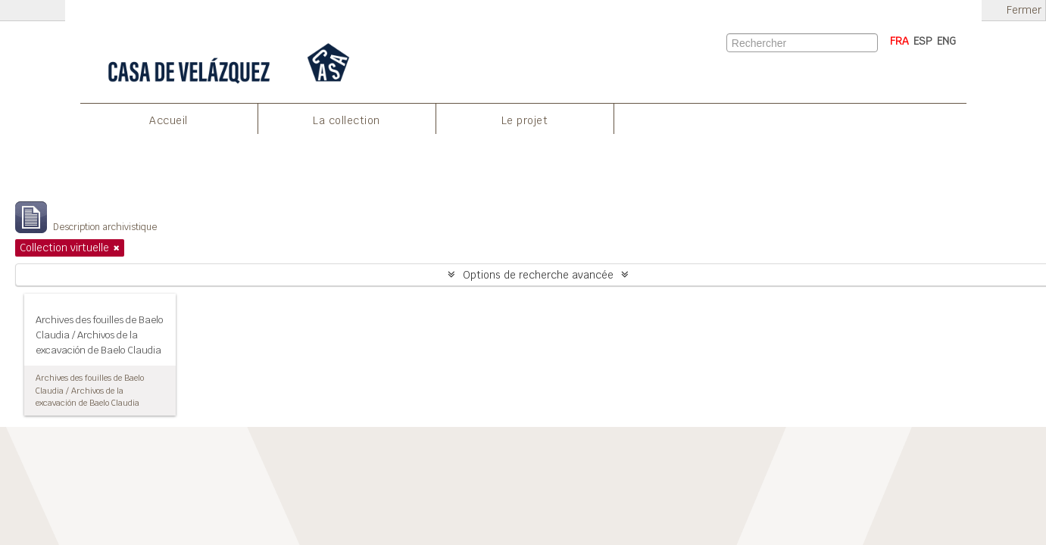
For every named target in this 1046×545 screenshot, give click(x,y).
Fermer (1024, 10)
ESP (922, 41)
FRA (899, 41)
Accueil (168, 120)
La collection (346, 120)
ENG (946, 41)
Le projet (524, 120)
